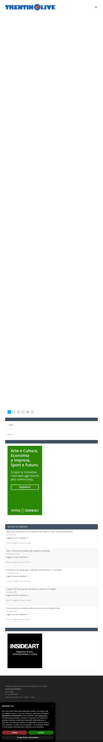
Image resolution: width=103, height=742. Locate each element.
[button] (52, 706)
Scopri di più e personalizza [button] (27, 737)
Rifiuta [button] (14, 732)
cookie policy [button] (42, 716)
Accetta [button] (41, 732)
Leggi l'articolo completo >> (17, 538)
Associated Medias (16, 105)
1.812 (27, 413)
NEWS (11, 425)
